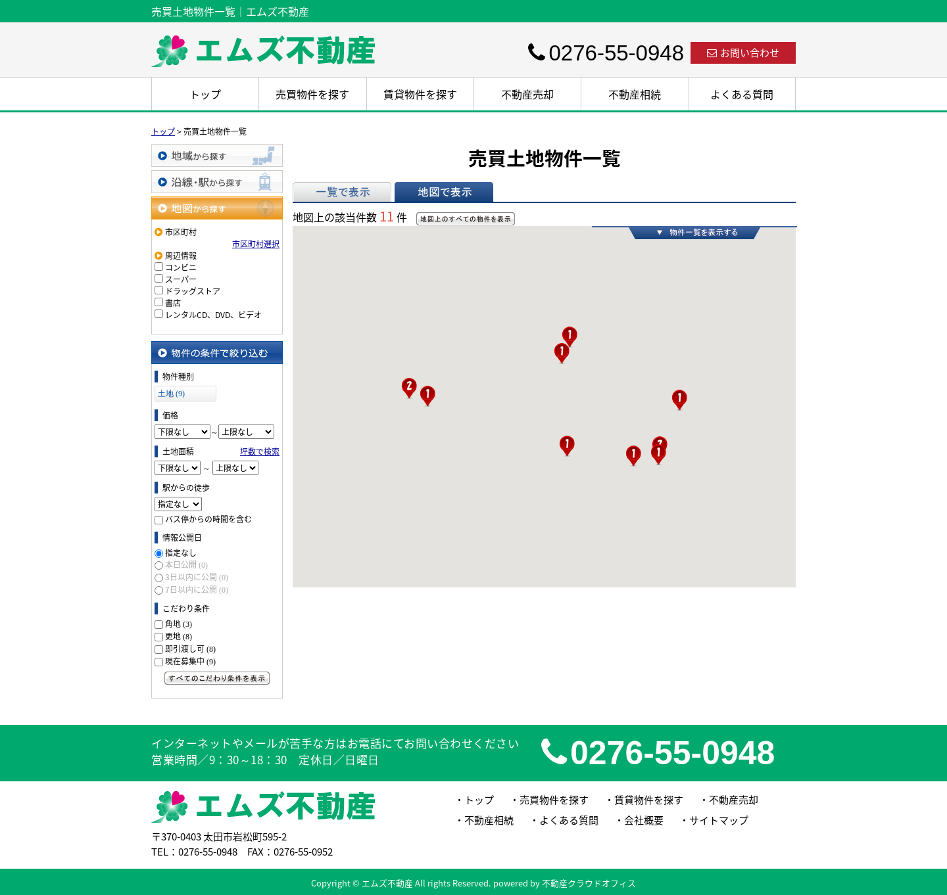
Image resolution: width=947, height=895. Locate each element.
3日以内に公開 (196, 577)
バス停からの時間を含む (208, 519)
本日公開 (186, 564)
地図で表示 (444, 192)
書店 (173, 303)
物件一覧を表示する (694, 232)
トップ (205, 94)
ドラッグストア (192, 291)
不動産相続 (634, 94)
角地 (178, 624)
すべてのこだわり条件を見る (217, 678)
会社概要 (644, 820)
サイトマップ (718, 820)
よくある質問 (741, 94)
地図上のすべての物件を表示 (465, 218)
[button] (409, 388)
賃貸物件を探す (420, 94)
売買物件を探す (312, 94)
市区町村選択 (255, 244)
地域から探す (217, 155)
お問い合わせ (743, 52)
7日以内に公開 (196, 589)
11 (386, 215)
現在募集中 (190, 661)
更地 (178, 636)
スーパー (181, 279)
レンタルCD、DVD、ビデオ (213, 315)
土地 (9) (171, 393)
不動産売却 (527, 94)
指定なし (181, 553)
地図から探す (217, 207)
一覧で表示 (342, 192)
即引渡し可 (190, 648)
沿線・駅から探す (217, 181)
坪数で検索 (259, 451)
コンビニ (181, 267)
